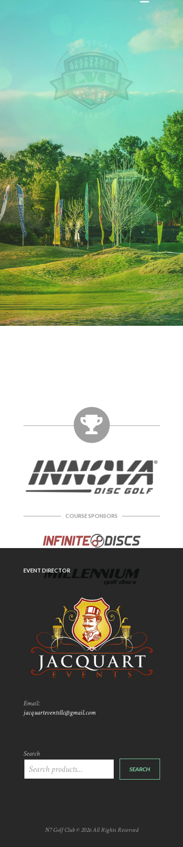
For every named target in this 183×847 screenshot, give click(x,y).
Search (31, 753)
